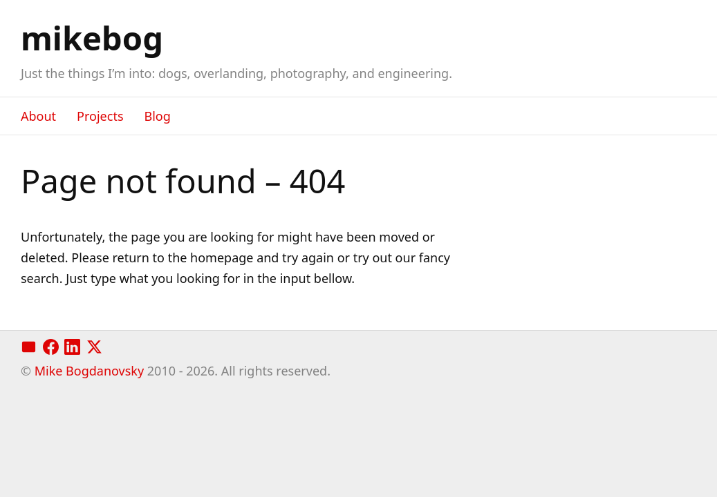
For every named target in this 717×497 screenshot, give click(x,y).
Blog (158, 116)
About (38, 116)
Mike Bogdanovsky (89, 370)
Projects (100, 116)
